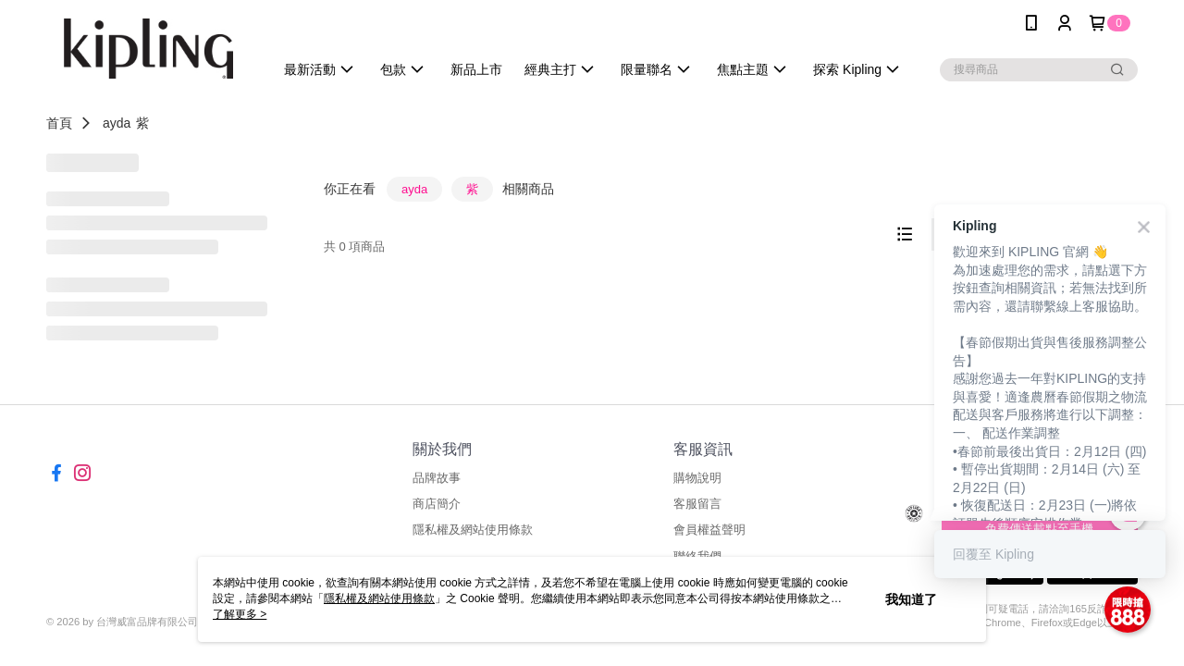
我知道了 (911, 599)
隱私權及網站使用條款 (473, 529)
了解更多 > (239, 614)
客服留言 (697, 504)
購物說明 (697, 478)
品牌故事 (437, 478)
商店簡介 (437, 504)
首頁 (59, 123)
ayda (116, 123)
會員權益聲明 (709, 529)
